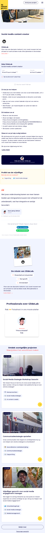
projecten (7, 235)
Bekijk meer (22, 527)
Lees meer (8, 293)
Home (3, 235)
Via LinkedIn (22, 227)
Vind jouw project (31, 2)
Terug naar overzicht (22, 531)
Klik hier (28, 85)
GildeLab (11, 235)
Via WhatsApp (22, 230)
